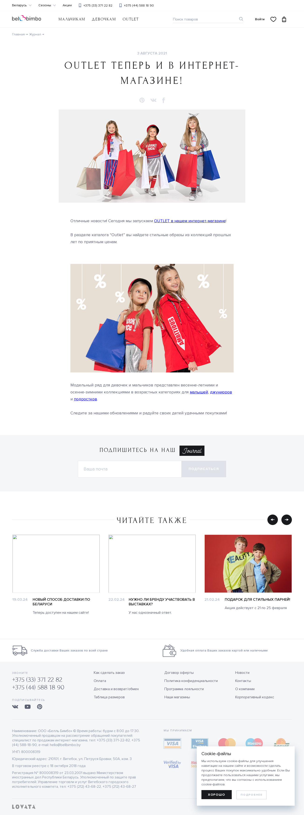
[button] (142, 100)
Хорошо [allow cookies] (216, 795)
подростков (85, 399)
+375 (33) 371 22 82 (97, 5)
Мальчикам (72, 19)
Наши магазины (177, 697)
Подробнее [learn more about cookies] (251, 795)
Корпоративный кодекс (254, 697)
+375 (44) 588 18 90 (139, 5)
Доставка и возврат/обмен (116, 689)
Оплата (100, 681)
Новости (242, 672)
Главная (18, 34)
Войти (260, 19)
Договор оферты (179, 672)
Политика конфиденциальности (191, 681)
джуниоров (221, 392)
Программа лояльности (184, 689)
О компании (245, 689)
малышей (199, 392)
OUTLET (131, 19)
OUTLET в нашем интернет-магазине (190, 220)
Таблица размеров (109, 697)
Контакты (243, 681)
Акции (67, 5)
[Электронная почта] (130, 469)
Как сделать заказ (109, 672)
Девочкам (104, 19)
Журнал (35, 34)
